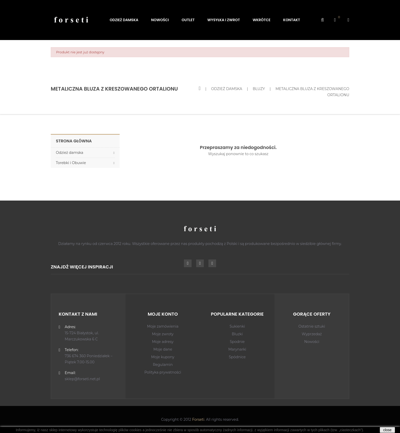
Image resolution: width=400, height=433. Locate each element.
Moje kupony (162, 357)
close (387, 430)
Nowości (311, 341)
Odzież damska (69, 152)
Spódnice (237, 357)
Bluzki (237, 334)
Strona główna (74, 141)
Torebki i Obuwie (71, 162)
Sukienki (237, 326)
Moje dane (162, 349)
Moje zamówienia (163, 326)
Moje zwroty (162, 334)
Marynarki (237, 349)
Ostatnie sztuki (311, 326)
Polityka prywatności (162, 372)
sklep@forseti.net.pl (82, 379)
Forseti (198, 419)
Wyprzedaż (312, 334)
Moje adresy (162, 341)
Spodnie (237, 341)
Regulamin (163, 364)
